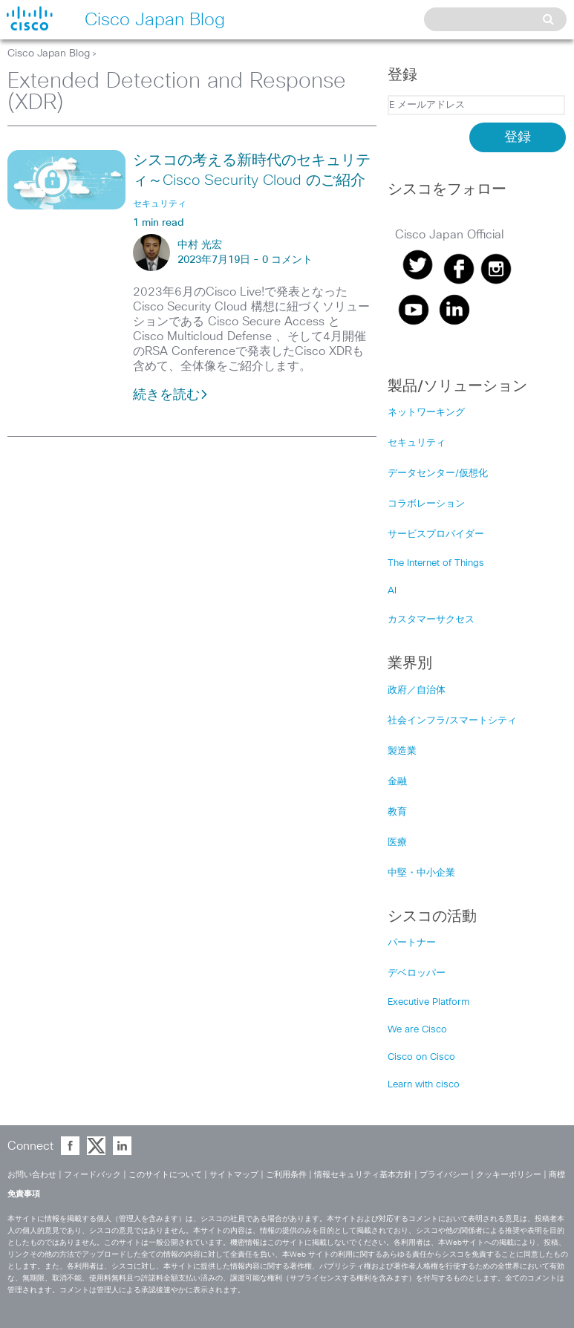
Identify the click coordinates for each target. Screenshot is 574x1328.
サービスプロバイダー (436, 534)
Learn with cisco (424, 1085)
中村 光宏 (199, 245)
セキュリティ (417, 443)
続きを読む (171, 395)
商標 (557, 1175)
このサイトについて (165, 1175)
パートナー (412, 943)
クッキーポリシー (508, 1175)
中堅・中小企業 (421, 873)
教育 (397, 812)
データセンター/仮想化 (438, 473)
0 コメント (287, 260)
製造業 (402, 751)
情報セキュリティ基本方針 (363, 1175)
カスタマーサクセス (431, 620)
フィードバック (92, 1175)
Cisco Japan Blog (48, 53)
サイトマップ (233, 1175)
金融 (397, 782)
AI (392, 591)
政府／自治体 (417, 690)
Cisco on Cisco (421, 1057)
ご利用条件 (286, 1175)
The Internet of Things (436, 563)
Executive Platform (428, 1002)
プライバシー (444, 1175)
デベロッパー (417, 973)
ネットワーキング (426, 412)
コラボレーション (426, 504)
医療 (397, 842)
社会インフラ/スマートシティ (452, 721)
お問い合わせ (31, 1175)
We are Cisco (417, 1030)
